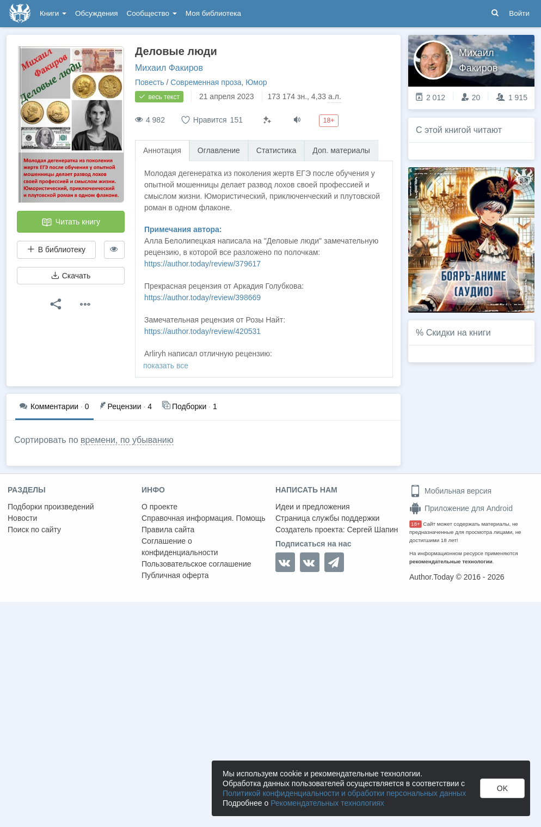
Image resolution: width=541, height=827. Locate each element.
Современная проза (205, 82)
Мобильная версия (450, 491)
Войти (519, 13)
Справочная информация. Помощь (204, 518)
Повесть (149, 82)
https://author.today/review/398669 (202, 297)
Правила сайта (168, 529)
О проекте (159, 506)
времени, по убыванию (127, 440)
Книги (53, 13)
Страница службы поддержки (327, 518)
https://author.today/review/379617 (202, 263)
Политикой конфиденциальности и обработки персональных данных (344, 793)
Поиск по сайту (34, 529)
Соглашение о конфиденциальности (180, 547)
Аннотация (162, 150)
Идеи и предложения (312, 506)
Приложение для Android (461, 508)
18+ (415, 524)
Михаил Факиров (169, 67)
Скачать (70, 275)
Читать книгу (70, 222)
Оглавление (219, 150)
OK (502, 788)
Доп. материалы (341, 150)
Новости (22, 518)
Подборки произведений (51, 506)
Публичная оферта (175, 575)
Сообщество (152, 13)
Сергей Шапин (372, 529)
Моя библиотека (213, 13)
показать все (165, 365)
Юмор (256, 82)
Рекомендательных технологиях (327, 803)
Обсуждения (96, 13)
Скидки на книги (458, 332)
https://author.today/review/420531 (202, 331)
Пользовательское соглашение (196, 564)
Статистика (276, 150)
